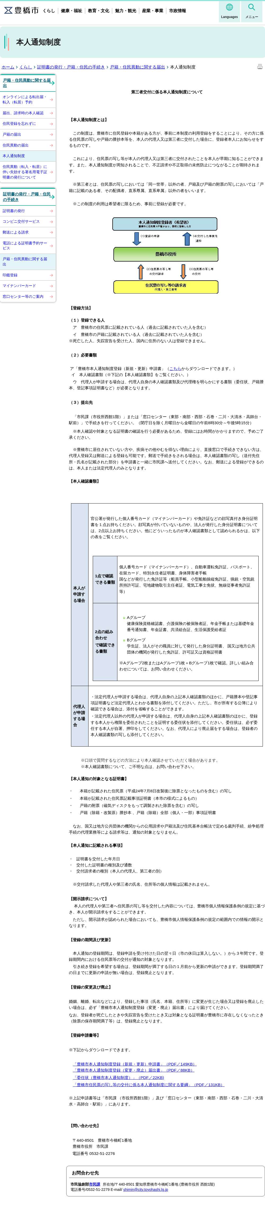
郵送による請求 (16, 232)
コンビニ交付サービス (21, 221)
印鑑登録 (10, 275)
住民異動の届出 (16, 145)
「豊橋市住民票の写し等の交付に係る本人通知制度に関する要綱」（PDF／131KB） (148, 1084)
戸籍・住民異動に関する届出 (137, 67)
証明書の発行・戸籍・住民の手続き (71, 67)
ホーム (8, 67)
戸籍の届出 (12, 134)
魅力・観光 (125, 10)
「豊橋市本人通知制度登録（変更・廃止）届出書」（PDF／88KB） (134, 1070)
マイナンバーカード (19, 286)
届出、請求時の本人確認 (23, 113)
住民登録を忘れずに (19, 123)
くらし (48, 10)
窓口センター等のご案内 (23, 296)
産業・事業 (152, 10)
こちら (175, 368)
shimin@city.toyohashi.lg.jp (145, 1189)
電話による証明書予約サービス (25, 245)
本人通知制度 (14, 156)
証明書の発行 (14, 211)
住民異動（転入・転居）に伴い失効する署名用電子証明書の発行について (25, 171)
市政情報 (177, 10)
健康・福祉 (71, 10)
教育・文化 (98, 10)
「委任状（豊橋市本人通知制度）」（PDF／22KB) (118, 1077)
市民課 (94, 1184)
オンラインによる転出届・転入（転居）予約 (25, 99)
